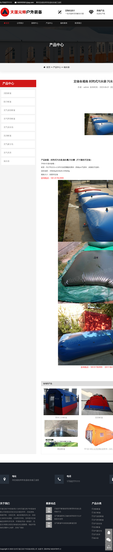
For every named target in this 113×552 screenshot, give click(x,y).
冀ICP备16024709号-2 (52, 549)
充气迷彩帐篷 (98, 516)
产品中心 (57, 67)
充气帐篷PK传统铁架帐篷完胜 (61, 523)
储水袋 (67, 67)
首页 (48, 67)
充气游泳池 (97, 523)
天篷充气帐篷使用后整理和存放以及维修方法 (63, 510)
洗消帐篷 (96, 527)
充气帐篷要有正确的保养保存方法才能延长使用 (63, 517)
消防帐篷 (96, 509)
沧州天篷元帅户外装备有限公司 (27, 12)
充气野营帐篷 (98, 520)
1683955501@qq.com (25, 2)
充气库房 (96, 534)
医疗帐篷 (96, 513)
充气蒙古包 (97, 531)
